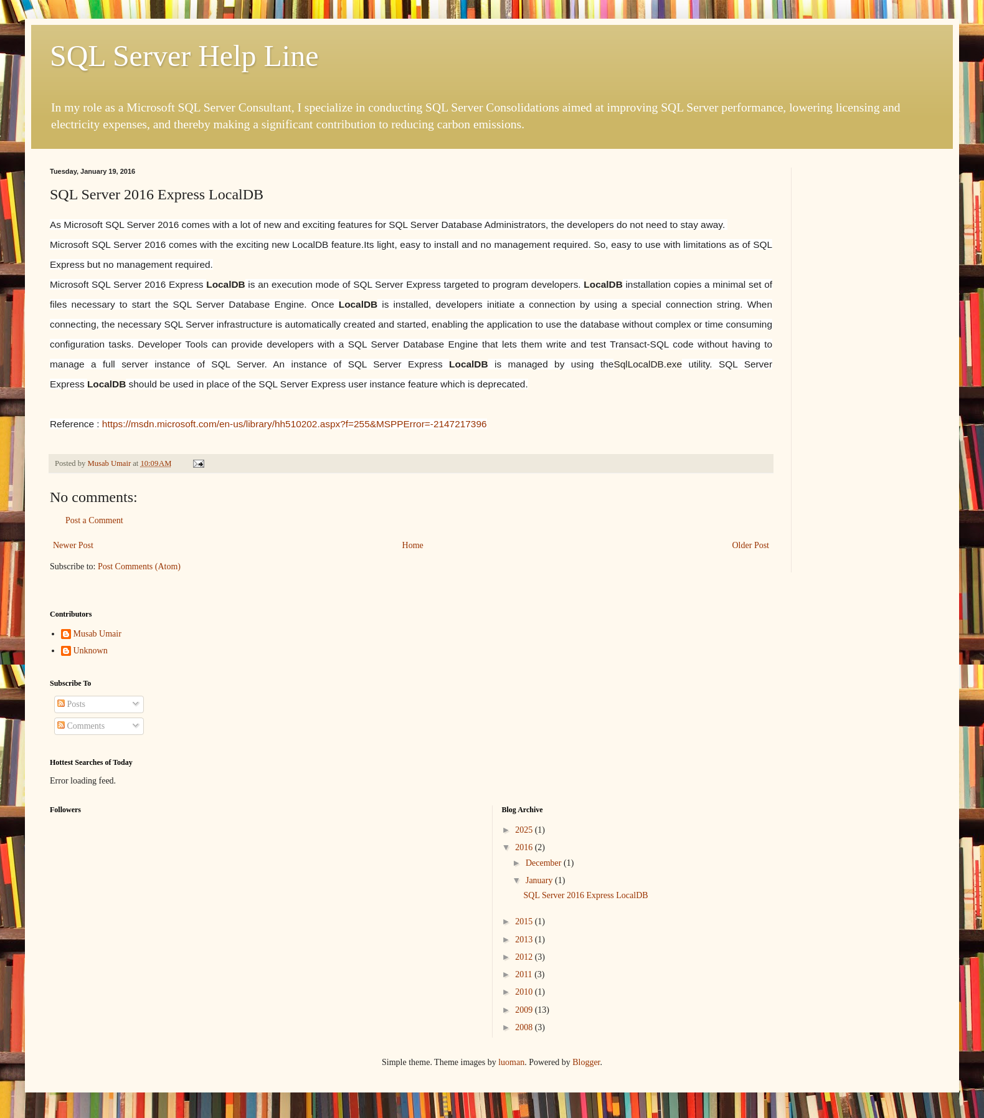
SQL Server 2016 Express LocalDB (585, 895)
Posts (71, 704)
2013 (525, 939)
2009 (525, 1010)
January (540, 880)
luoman (511, 1062)
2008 (525, 1027)
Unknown (90, 650)
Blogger (586, 1062)
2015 (525, 921)
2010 (525, 992)
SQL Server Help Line (184, 55)
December (545, 863)
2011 (524, 974)
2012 (525, 957)
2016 (525, 847)
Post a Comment (94, 520)
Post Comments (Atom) (139, 566)
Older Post (751, 545)
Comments (81, 726)
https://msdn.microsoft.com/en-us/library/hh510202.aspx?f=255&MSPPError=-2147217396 (294, 424)
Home (412, 545)
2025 (525, 830)
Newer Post (73, 545)
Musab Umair (97, 633)
